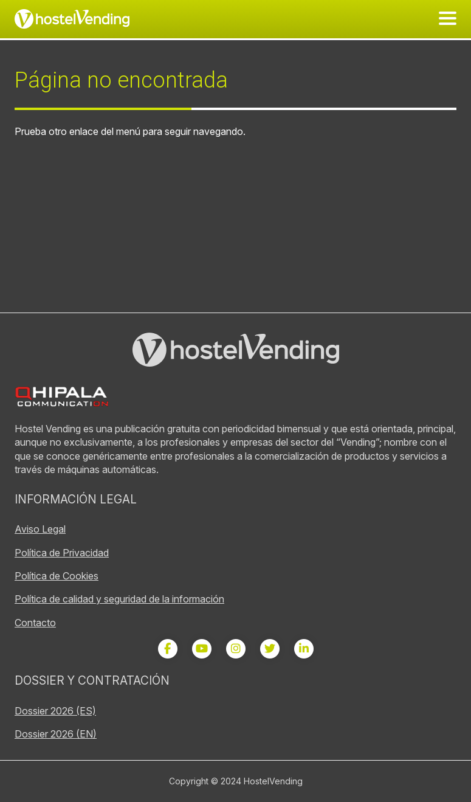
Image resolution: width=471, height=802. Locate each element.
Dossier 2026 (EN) (56, 734)
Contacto (35, 623)
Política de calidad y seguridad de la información (119, 599)
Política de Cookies (56, 576)
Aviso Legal (40, 529)
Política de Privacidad (62, 553)
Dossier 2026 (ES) (55, 711)
